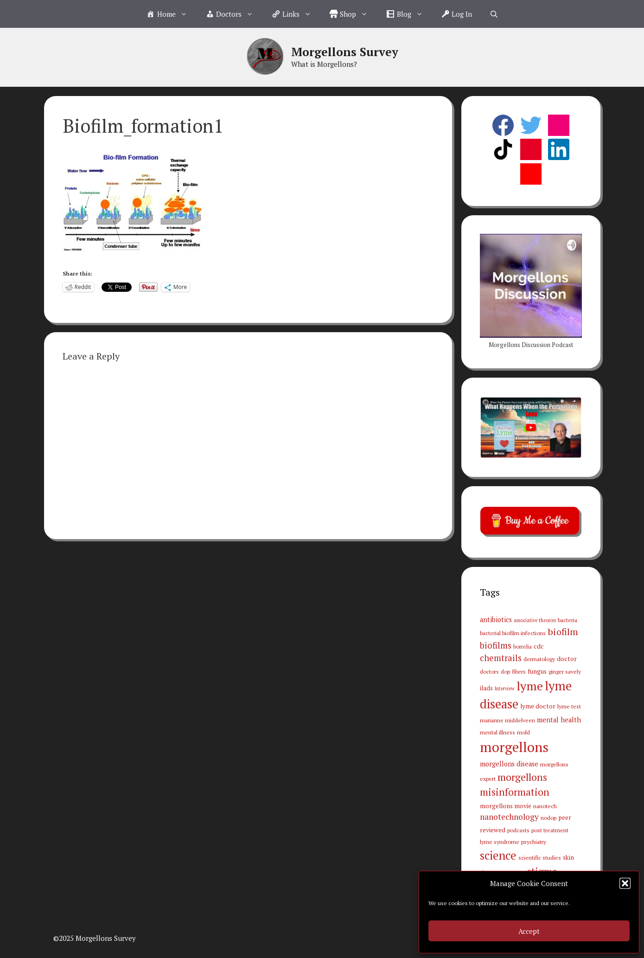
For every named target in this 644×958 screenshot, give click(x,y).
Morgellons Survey (344, 51)
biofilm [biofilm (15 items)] (563, 631)
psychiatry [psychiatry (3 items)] (533, 841)
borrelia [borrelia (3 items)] (522, 646)
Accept (529, 931)
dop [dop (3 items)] (505, 671)
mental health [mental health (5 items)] (559, 719)
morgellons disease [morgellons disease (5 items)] (509, 763)
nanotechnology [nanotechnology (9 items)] (509, 816)
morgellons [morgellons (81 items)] (514, 747)
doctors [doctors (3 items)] (489, 671)
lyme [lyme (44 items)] (529, 686)
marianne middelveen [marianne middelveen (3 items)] (507, 720)
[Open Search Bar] (494, 14)
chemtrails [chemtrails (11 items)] (501, 657)
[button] (625, 883)
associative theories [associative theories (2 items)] (535, 620)
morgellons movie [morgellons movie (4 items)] (505, 806)
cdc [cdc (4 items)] (539, 646)
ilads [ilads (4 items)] (486, 688)
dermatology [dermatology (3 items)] (539, 658)
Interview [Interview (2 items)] (505, 688)
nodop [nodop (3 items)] (548, 817)
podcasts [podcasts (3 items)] (518, 830)
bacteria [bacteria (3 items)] (567, 620)
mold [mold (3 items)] (523, 732)
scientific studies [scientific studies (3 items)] (539, 857)
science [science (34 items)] (498, 855)
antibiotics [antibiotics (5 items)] (496, 619)
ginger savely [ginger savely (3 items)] (564, 671)
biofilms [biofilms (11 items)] (495, 645)
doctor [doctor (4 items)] (567, 659)
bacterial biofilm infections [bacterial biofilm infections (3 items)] (513, 633)
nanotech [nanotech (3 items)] (545, 806)
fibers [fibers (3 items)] (519, 671)
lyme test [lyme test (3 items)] (569, 706)
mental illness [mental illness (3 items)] (497, 732)
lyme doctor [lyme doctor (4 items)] (537, 706)
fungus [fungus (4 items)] (537, 671)
